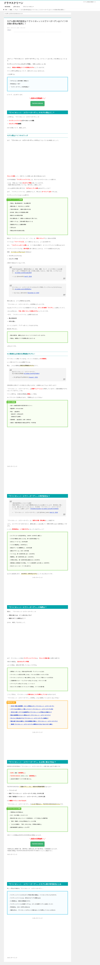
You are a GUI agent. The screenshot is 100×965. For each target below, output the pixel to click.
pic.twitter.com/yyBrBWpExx (23, 289)
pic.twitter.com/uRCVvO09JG (50, 508)
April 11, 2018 (54, 512)
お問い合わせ (16, 6)
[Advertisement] (37, 478)
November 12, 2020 (33, 292)
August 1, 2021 (33, 377)
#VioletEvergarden (35, 508)
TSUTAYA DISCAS (37, 103)
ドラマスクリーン (13, 2)
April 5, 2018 (28, 276)
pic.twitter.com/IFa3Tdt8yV (31, 373)
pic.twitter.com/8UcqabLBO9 (23, 272)
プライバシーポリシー (28, 6)
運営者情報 (7, 6)
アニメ (9, 30)
